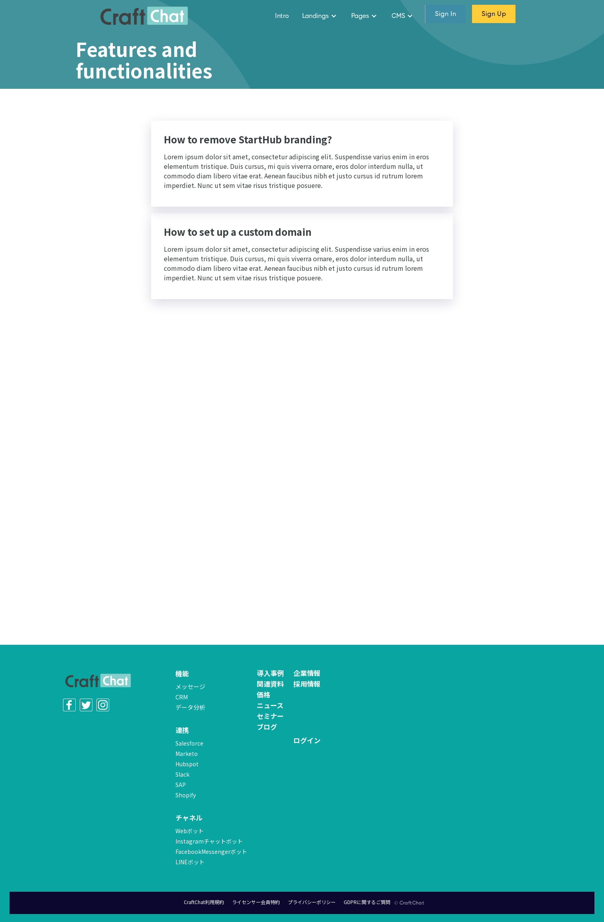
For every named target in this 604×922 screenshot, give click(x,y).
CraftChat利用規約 (204, 902)
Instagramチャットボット (209, 841)
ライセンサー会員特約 (256, 902)
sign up (494, 14)
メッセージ (190, 686)
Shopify (185, 795)
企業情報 (307, 673)
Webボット (189, 831)
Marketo (186, 754)
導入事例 (270, 673)
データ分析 (190, 707)
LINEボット (190, 862)
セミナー (270, 716)
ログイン (307, 740)
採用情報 (307, 683)
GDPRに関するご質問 (367, 902)
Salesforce (189, 743)
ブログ (267, 726)
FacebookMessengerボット (211, 851)
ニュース (270, 705)
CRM (181, 697)
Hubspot (187, 764)
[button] (320, 16)
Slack (182, 774)
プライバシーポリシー (312, 902)
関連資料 (270, 683)
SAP (180, 785)
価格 (263, 694)
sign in (445, 14)
